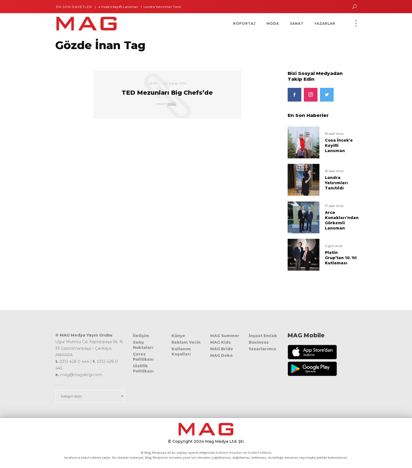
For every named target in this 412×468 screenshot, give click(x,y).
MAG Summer (224, 335)
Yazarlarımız (262, 348)
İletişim (141, 335)
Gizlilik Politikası (143, 368)
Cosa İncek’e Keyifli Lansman (117, 7)
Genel (154, 83)
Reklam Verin (186, 342)
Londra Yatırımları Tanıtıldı (167, 7)
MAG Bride (221, 348)
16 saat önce (334, 133)
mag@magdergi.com (81, 374)
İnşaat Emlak (263, 335)
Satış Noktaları (143, 345)
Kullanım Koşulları (181, 351)
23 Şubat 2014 (175, 83)
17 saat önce (334, 206)
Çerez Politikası (143, 357)
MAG (172, 104)
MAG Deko (221, 355)
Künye (178, 335)
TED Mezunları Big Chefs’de (167, 92)
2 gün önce (333, 246)
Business (259, 342)
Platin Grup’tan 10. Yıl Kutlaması (341, 257)
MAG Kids (220, 342)
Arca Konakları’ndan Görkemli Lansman (342, 220)
